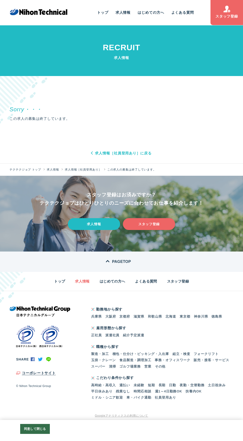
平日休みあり (101, 391)
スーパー (98, 366)
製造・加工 (100, 354)
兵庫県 (96, 316)
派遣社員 (112, 335)
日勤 (172, 385)
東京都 (185, 316)
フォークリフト (206, 354)
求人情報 (123, 12)
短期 (151, 385)
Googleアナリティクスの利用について (121, 415)
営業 (147, 366)
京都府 (124, 316)
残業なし (123, 391)
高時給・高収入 (103, 385)
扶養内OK (194, 391)
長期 (162, 385)
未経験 (139, 385)
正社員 (96, 335)
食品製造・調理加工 (135, 360)
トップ (102, 12)
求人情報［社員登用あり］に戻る (123, 153)
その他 (160, 366)
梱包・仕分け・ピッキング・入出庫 (140, 354)
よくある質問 (182, 12)
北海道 (170, 316)
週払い (124, 385)
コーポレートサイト (39, 373)
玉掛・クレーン (103, 360)
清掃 (112, 366)
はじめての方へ (151, 12)
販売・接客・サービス (211, 360)
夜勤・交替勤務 (192, 385)
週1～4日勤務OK (168, 391)
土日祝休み (217, 385)
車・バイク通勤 (138, 397)
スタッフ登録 (226, 12)
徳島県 (216, 316)
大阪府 (110, 316)
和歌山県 (155, 316)
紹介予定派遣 (133, 335)
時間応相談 (142, 391)
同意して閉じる (35, 429)
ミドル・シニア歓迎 (107, 397)
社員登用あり (165, 397)
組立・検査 (181, 354)
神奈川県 (201, 316)
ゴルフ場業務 (129, 366)
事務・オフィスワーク (172, 360)
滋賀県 (139, 316)
